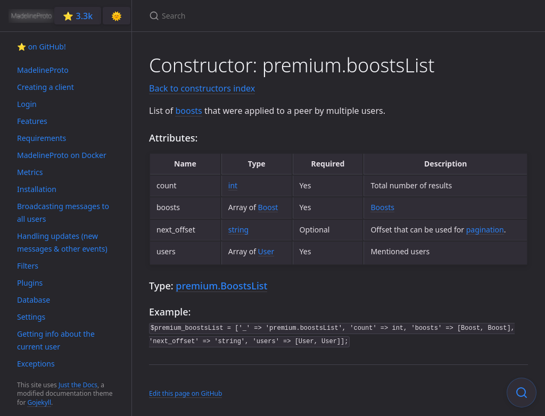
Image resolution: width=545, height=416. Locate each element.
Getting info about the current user (56, 340)
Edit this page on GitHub (185, 393)
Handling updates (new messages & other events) (62, 242)
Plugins (30, 283)
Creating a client (45, 87)
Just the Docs (78, 384)
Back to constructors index (202, 88)
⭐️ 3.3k (78, 16)
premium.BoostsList (221, 285)
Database (33, 300)
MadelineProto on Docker (61, 155)
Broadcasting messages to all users (63, 212)
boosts (188, 111)
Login (27, 104)
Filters (27, 266)
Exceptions (36, 364)
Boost (268, 207)
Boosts (382, 207)
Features (32, 121)
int (232, 185)
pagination (485, 229)
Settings (31, 317)
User (266, 251)
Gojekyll (39, 402)
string (238, 229)
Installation (36, 189)
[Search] (274, 15)
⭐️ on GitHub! (41, 46)
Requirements (41, 138)
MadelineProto (43, 70)
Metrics (30, 172)
